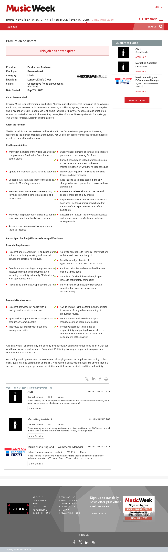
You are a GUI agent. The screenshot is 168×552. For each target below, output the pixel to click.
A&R (30, 391)
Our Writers (40, 500)
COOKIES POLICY (68, 503)
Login (158, 7)
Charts (46, 19)
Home (10, 19)
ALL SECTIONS (150, 19)
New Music (61, 19)
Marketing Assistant (40, 419)
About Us (38, 497)
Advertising (40, 509)
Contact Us (39, 506)
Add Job (12, 27)
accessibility (67, 506)
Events (76, 19)
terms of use (67, 497)
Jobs (86, 19)
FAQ (35, 503)
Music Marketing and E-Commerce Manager (55, 446)
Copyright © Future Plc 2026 (18, 549)
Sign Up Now (99, 513)
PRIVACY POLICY (68, 500)
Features (32, 19)
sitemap (64, 509)
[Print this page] (106, 379)
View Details (36, 408)
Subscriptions (41, 513)
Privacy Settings (69, 513)
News (19, 19)
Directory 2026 (103, 19)
